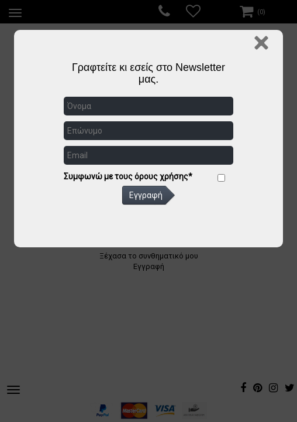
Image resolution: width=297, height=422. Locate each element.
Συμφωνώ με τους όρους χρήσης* (128, 176)
